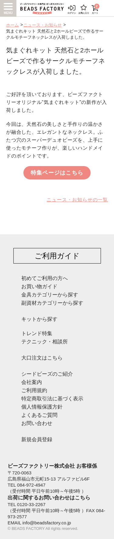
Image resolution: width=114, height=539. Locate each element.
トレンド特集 (36, 333)
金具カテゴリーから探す (49, 295)
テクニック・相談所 (44, 342)
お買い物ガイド (39, 286)
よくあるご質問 (39, 415)
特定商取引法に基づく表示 (52, 399)
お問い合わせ (36, 423)
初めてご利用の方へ (44, 278)
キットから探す (39, 319)
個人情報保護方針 (42, 407)
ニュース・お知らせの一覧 (77, 199)
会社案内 (31, 382)
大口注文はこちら (42, 358)
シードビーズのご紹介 (47, 374)
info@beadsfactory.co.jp (46, 522)
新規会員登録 (36, 439)
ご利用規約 (34, 390)
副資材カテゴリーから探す (52, 303)
